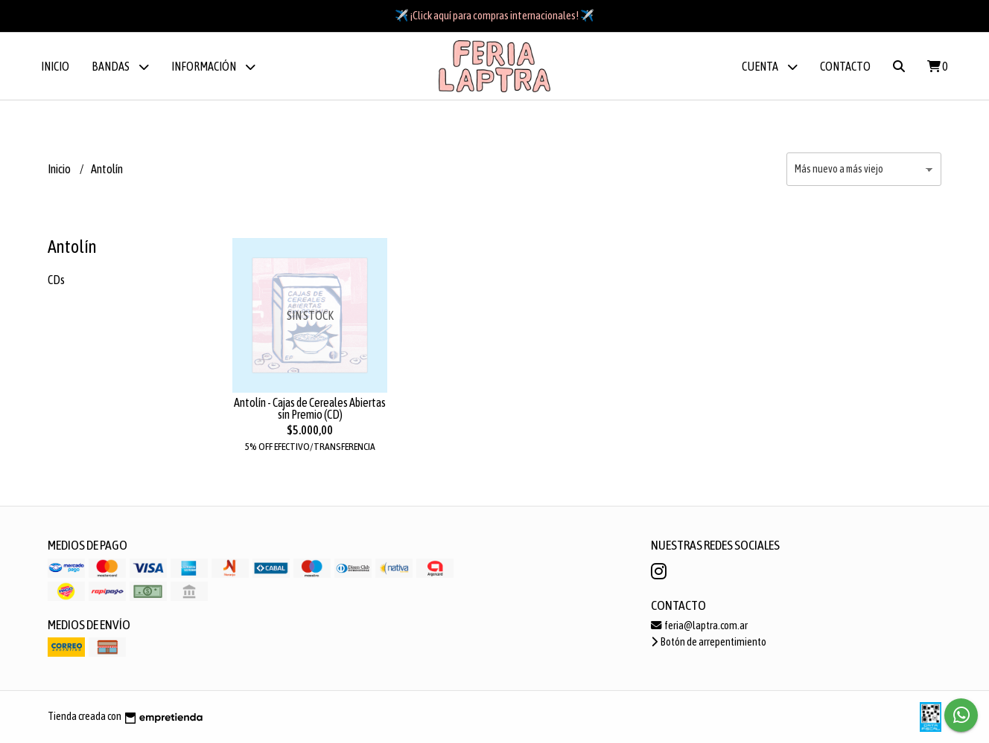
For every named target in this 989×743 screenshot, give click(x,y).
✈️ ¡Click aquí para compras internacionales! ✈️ (494, 15)
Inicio (55, 66)
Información (213, 66)
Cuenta (770, 66)
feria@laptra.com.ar (699, 625)
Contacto (845, 66)
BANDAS (120, 66)
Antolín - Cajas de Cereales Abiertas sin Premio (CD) (310, 408)
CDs (56, 279)
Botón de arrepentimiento (708, 642)
